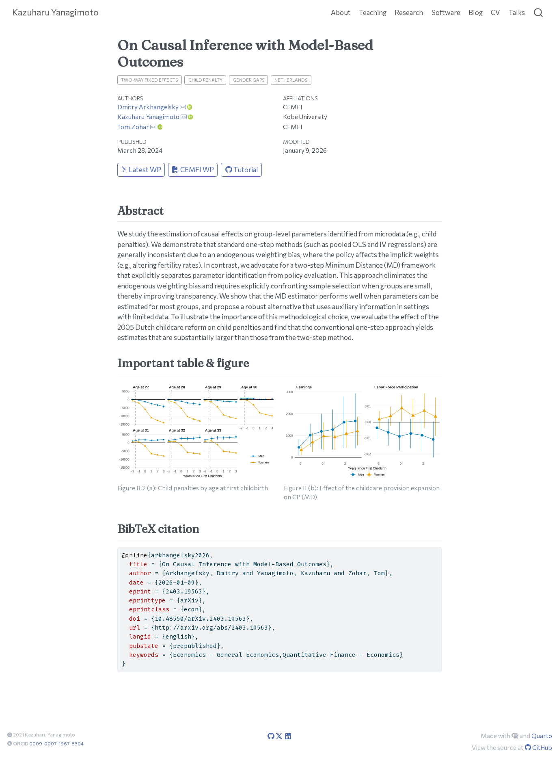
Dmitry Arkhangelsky (148, 106)
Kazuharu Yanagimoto (148, 116)
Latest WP (141, 169)
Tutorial (241, 169)
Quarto (541, 735)
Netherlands (290, 79)
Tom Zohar (133, 126)
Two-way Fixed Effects (149, 79)
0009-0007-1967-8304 (56, 743)
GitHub (538, 747)
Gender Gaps (248, 79)
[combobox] (539, 12)
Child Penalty (205, 79)
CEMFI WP (193, 169)
